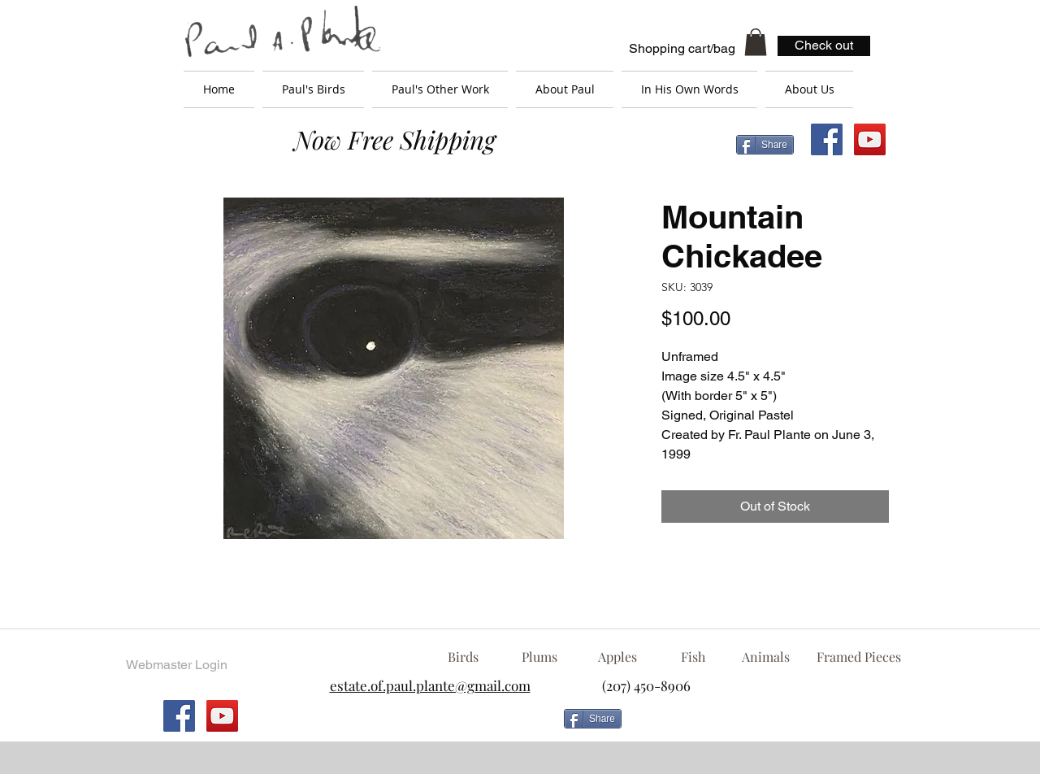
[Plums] (539, 657)
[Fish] (693, 657)
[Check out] (824, 46)
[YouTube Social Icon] (870, 139)
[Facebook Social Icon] (827, 139)
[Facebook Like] (759, 725)
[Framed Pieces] (858, 657)
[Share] (765, 144)
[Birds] (462, 657)
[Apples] (617, 657)
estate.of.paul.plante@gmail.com (430, 685)
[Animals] (765, 657)
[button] (755, 41)
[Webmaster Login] (176, 665)
